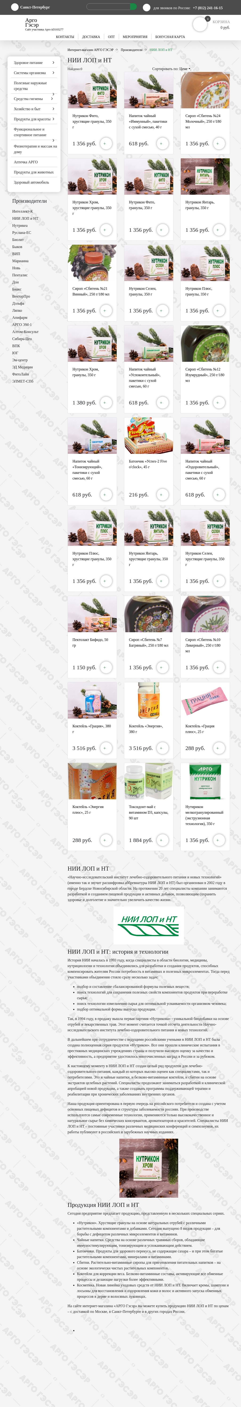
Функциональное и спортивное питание (30, 132)
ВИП (16, 254)
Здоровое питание (28, 63)
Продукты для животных (34, 172)
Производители (29, 201)
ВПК (16, 346)
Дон (15, 282)
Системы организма (30, 73)
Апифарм (19, 318)
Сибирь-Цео (22, 339)
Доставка (91, 37)
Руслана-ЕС (21, 233)
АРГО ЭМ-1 (22, 325)
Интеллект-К (22, 211)
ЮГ (15, 353)
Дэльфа (18, 303)
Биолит (18, 240)
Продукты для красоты (32, 119)
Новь (16, 268)
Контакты (65, 37)
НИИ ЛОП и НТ (25, 218)
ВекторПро (21, 296)
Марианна (20, 261)
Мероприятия (135, 37)
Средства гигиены (28, 99)
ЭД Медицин (22, 367)
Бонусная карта (170, 37)
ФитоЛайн (20, 374)
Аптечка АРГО (26, 162)
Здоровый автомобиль (31, 182)
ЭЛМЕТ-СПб (22, 381)
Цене (184, 69)
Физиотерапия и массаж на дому (35, 149)
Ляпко (17, 310)
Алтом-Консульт (25, 332)
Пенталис (20, 275)
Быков (17, 247)
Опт (111, 37)
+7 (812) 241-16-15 (208, 8)
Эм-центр (20, 360)
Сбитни (83, 1262)
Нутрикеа (20, 225)
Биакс (16, 289)
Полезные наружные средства (30, 86)
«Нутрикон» (86, 1223)
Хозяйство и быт (27, 109)
